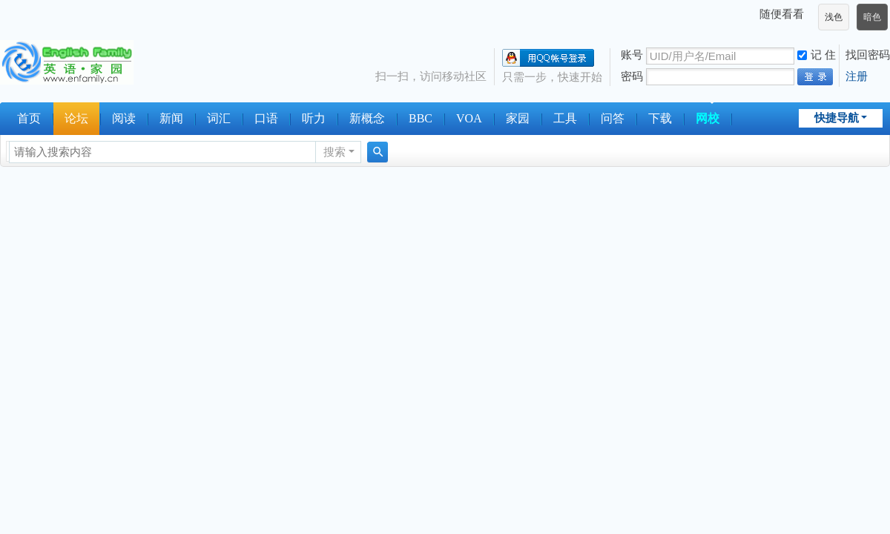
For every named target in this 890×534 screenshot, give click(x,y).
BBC (420, 118)
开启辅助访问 (752, 14)
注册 (857, 76)
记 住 (816, 54)
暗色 (872, 17)
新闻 (171, 118)
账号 (632, 54)
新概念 (367, 118)
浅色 (834, 17)
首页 (29, 118)
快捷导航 (836, 117)
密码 (632, 76)
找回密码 (868, 54)
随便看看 (781, 13)
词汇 (219, 118)
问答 (612, 118)
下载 (660, 118)
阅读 (124, 118)
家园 (518, 118)
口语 (266, 118)
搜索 (334, 151)
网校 (707, 118)
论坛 (76, 118)
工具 (565, 118)
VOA (469, 118)
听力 (314, 118)
